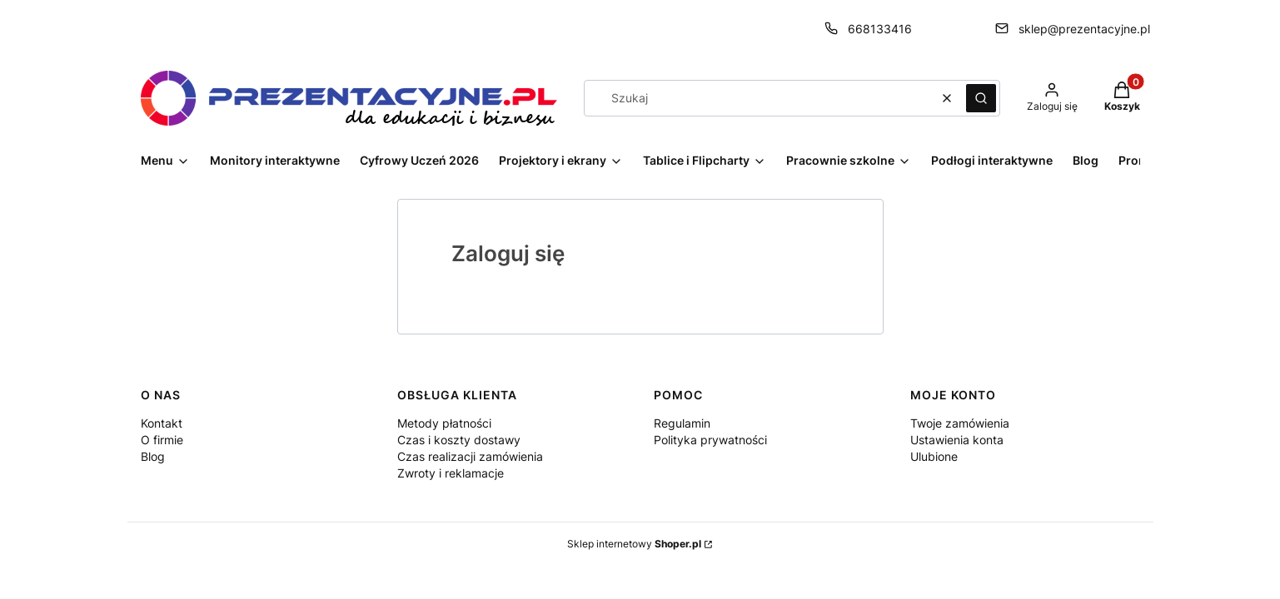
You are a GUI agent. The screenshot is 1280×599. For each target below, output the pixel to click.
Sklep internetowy (634, 543)
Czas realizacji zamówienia (470, 456)
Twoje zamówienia (959, 423)
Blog (153, 456)
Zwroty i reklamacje (450, 473)
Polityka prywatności (710, 440)
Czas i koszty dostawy (458, 440)
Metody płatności (444, 423)
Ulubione (934, 456)
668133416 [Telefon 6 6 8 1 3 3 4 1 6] (880, 29)
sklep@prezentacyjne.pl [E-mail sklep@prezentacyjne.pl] (1084, 29)
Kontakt (161, 423)
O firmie (162, 440)
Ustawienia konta (957, 440)
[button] (981, 98)
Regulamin (682, 423)
